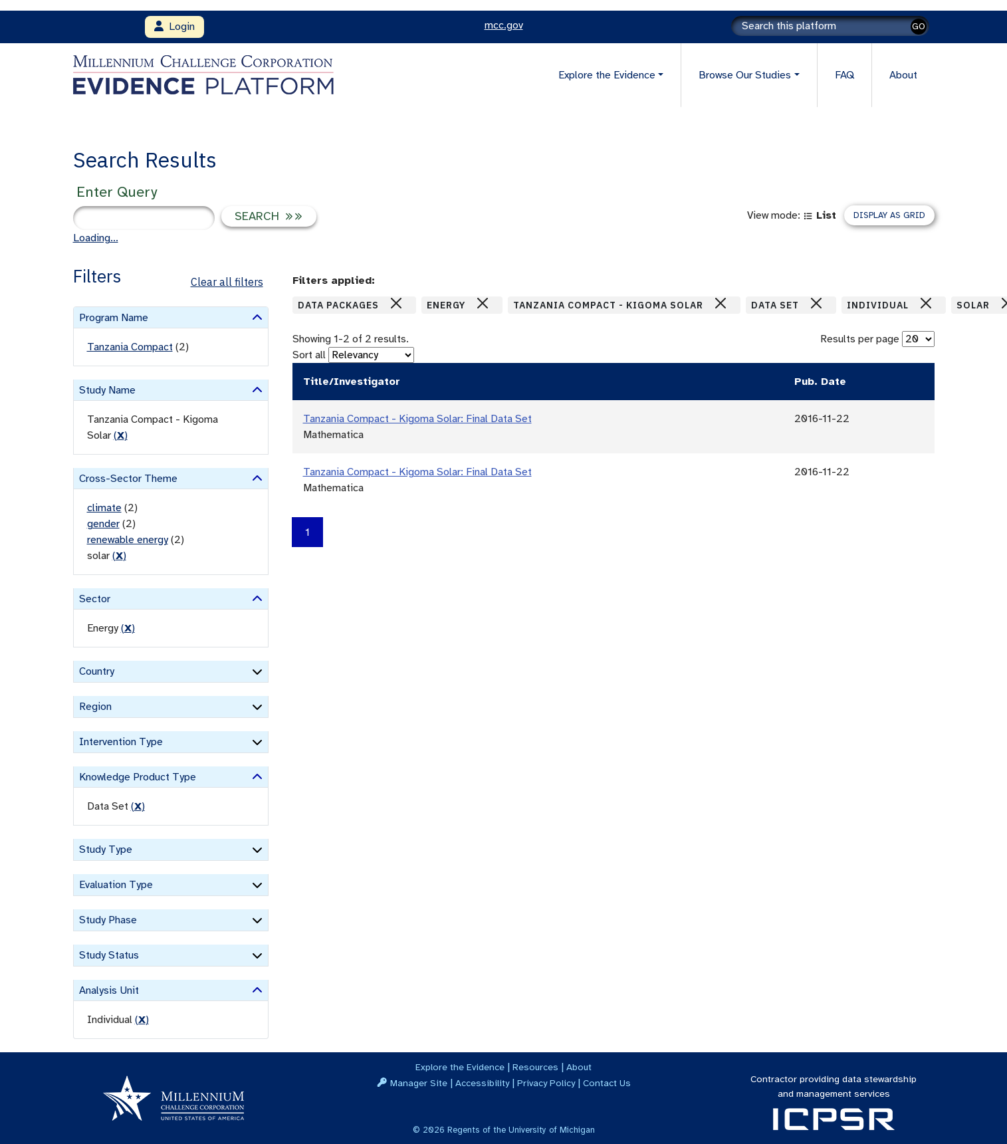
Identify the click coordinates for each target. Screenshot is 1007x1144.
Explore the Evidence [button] (606, 75)
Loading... (95, 238)
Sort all (309, 355)
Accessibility (482, 1083)
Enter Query (116, 192)
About (903, 75)
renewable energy (127, 539)
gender (103, 523)
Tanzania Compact (130, 347)
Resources (535, 1067)
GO (918, 26)
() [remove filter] (121, 435)
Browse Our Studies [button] (745, 75)
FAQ (844, 75)
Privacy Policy (546, 1083)
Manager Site (418, 1083)
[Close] (396, 303)
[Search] (830, 26)
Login (174, 26)
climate (104, 508)
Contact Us (607, 1083)
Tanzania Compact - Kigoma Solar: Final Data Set (417, 418)
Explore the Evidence (459, 1067)
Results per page (859, 339)
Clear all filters (227, 281)
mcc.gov (504, 25)
